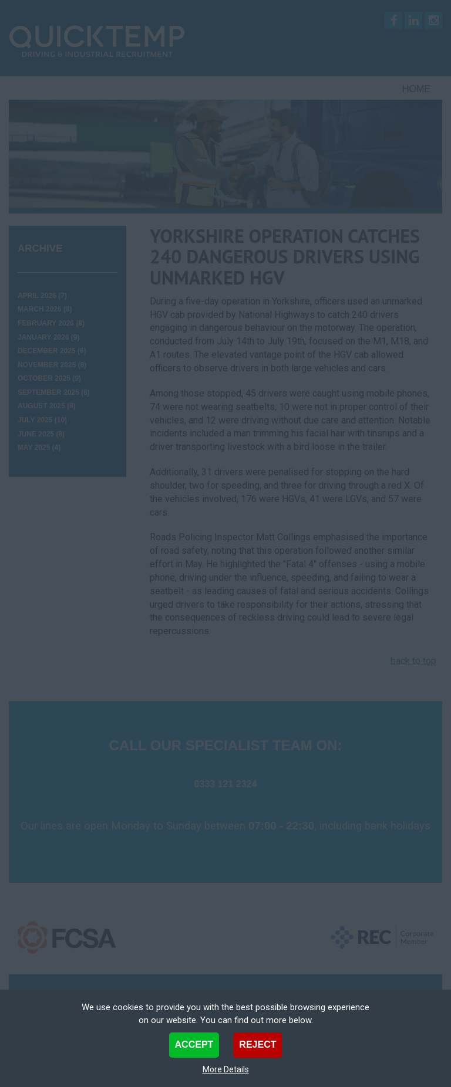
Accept (194, 1044)
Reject (257, 1044)
